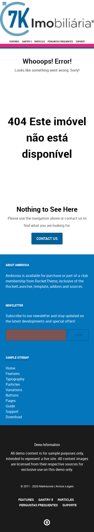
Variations (14, 389)
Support (12, 411)
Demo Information (47, 444)
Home (10, 368)
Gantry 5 (27, 41)
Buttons (12, 395)
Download (14, 416)
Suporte (80, 41)
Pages (11, 400)
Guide (10, 406)
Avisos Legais (65, 486)
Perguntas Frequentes (60, 41)
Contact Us (47, 238)
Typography (15, 378)
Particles (39, 41)
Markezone (46, 486)
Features (14, 41)
